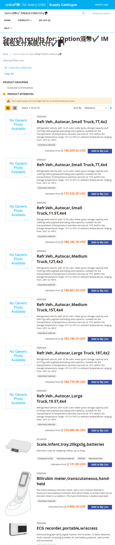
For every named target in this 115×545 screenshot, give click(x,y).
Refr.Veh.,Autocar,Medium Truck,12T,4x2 (62, 258)
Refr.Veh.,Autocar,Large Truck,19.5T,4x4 (59, 398)
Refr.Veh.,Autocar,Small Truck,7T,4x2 (72, 121)
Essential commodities (20, 87)
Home (5, 54)
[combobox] (44, 13)
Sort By (77, 107)
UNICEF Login (101, 4)
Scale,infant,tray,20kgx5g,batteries (70, 444)
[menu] (29, 25)
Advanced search (101, 13)
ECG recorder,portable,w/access (67, 528)
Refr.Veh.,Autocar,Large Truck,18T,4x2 (73, 353)
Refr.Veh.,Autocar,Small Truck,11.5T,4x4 (59, 210)
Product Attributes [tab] (20, 94)
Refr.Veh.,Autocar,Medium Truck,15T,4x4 (62, 307)
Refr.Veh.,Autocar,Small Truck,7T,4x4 (72, 164)
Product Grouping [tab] (15, 82)
